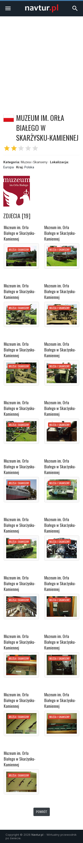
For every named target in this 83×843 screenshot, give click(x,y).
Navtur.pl (37, 834)
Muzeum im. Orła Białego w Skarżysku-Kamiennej (19, 233)
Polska (29, 167)
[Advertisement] (41, 60)
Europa (8, 167)
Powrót (41, 812)
